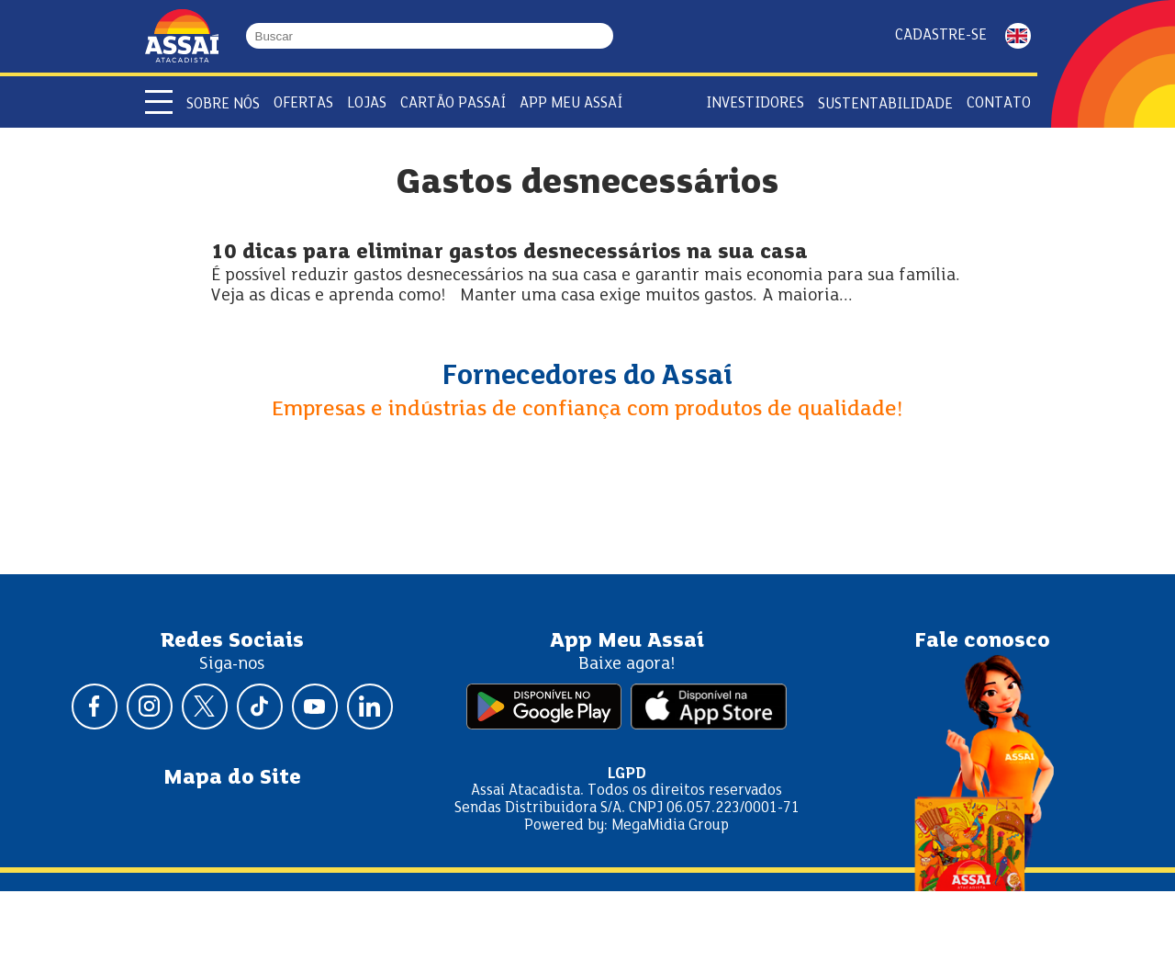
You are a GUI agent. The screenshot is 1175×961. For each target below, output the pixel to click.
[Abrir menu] (159, 102)
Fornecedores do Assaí (587, 376)
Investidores (755, 103)
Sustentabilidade (885, 104)
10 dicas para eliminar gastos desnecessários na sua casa (509, 253)
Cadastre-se (941, 35)
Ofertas (303, 103)
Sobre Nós (223, 104)
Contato (999, 103)
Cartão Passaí (453, 103)
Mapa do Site (232, 778)
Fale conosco (982, 641)
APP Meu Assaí (571, 103)
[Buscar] (604, 36)
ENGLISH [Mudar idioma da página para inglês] (1018, 36)
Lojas (366, 103)
